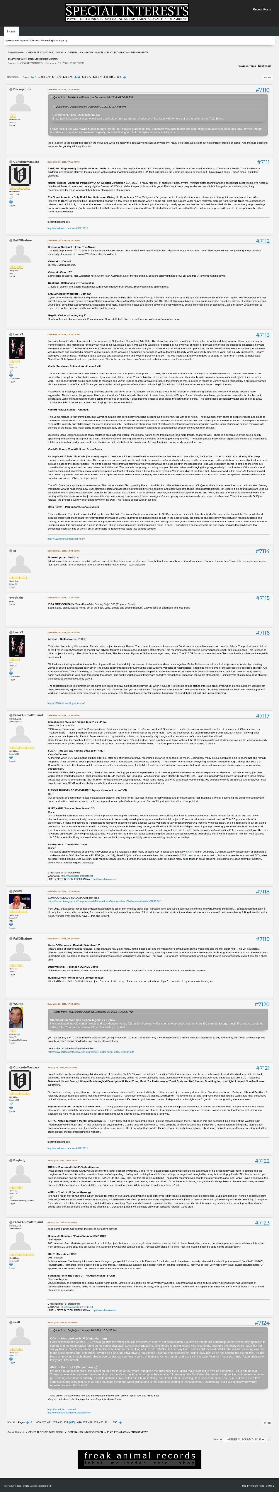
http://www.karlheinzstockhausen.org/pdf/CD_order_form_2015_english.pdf (91, 1051)
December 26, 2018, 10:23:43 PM (64, 891)
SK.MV (190, 851)
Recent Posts (262, 9)
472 (59, 77)
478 (94, 77)
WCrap (18, 1004)
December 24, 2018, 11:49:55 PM (64, 597)
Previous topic (247, 65)
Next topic (264, 65)
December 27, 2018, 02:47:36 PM (64, 938)
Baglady (19, 1160)
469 (43, 77)
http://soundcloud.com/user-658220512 (68, 228)
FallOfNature (22, 240)
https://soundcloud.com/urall (62, 1409)
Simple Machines (31, 1486)
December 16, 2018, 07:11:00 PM (64, 162)
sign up (63, 40)
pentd (17, 891)
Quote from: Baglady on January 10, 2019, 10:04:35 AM (84, 1330)
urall (16, 1322)
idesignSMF (45, 1486)
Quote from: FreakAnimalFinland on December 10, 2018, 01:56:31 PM (93, 97)
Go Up (11, 1422)
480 (106, 77)
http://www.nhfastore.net (104, 879)
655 (119, 77)
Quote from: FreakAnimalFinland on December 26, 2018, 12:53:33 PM (93, 1011)
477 (89, 77)
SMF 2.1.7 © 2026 (12, 1486)
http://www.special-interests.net (77, 876)
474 (70, 77)
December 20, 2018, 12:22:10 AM (64, 334)
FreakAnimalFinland (28, 715)
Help (244, 1486)
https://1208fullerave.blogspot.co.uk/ (66, 538)
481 (111, 77)
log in (52, 40)
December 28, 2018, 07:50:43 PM (64, 1004)
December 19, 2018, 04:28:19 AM (64, 240)
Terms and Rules (256, 1486)
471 (54, 77)
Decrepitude (22, 89)
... (39, 77)
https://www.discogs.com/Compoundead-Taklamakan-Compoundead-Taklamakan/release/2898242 (104, 901)
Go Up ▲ (270, 1486)
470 (48, 77)
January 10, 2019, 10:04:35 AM (63, 1160)
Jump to (217, 1439)
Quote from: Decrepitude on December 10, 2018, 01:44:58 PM (91, 106)
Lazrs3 (18, 334)
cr (14, 550)
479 (100, 77)
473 (65, 77)
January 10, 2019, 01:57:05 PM (62, 1322)
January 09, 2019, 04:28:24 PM (62, 1067)
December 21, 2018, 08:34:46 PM (64, 551)
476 (84, 77)
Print (267, 77)
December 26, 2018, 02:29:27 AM (64, 632)
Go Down (13, 77)
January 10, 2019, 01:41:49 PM (62, 1222)
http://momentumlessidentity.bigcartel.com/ (69, 1412)
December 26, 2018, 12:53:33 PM (64, 715)
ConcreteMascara (26, 161)
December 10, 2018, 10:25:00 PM (64, 89)
